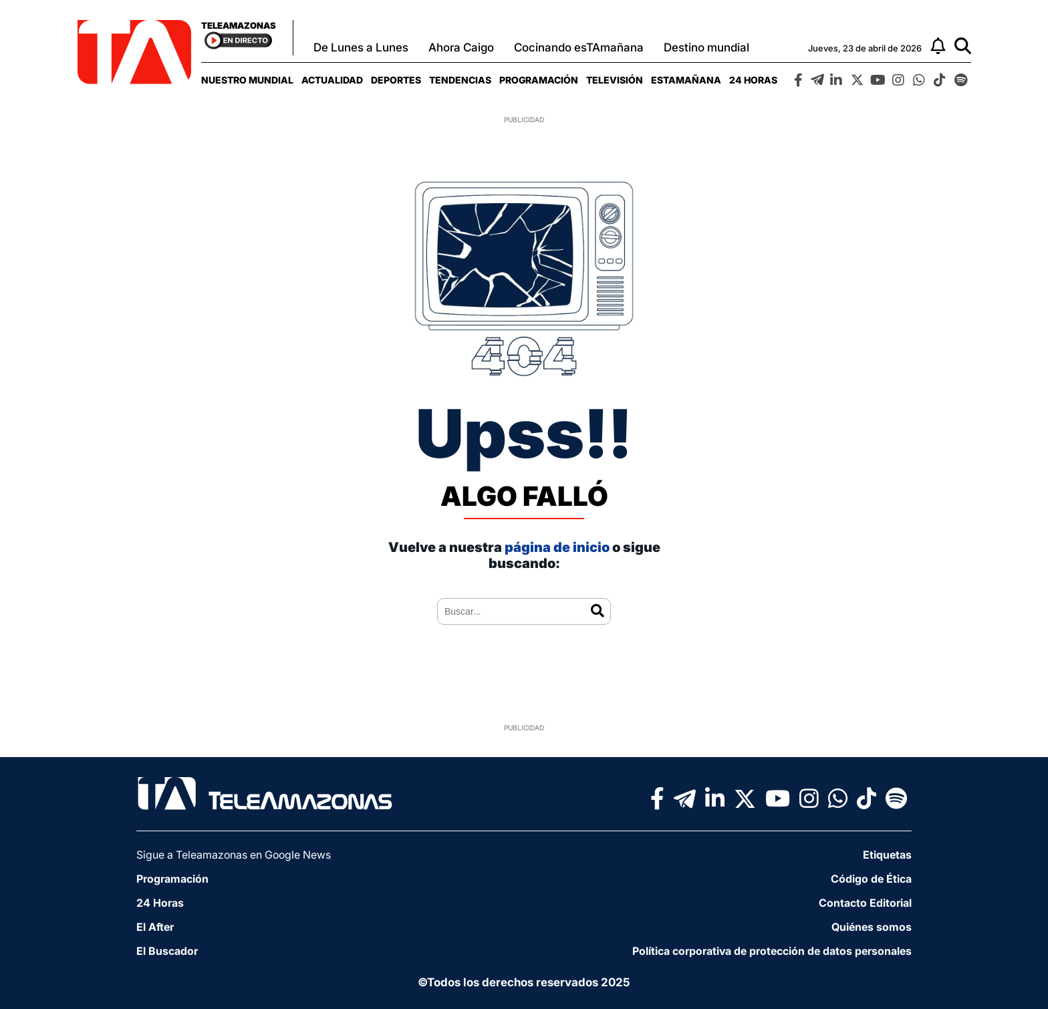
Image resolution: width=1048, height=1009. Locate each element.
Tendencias (460, 80)
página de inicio (557, 547)
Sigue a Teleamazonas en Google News (233, 854)
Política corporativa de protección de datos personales (772, 951)
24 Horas (753, 80)
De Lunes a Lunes (360, 47)
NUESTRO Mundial (247, 80)
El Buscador (167, 951)
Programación (538, 80)
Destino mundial (706, 47)
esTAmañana (686, 80)
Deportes (396, 80)
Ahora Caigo (461, 47)
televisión (614, 80)
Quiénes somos (871, 926)
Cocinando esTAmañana (579, 47)
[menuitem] (247, 80)
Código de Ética (871, 878)
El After (155, 926)
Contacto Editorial (865, 902)
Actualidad (332, 80)
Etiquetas (887, 854)
